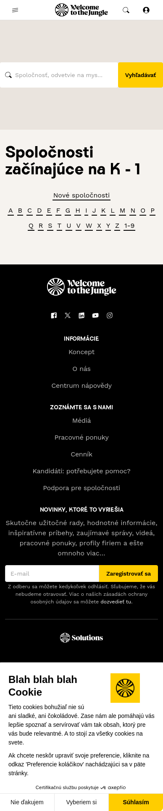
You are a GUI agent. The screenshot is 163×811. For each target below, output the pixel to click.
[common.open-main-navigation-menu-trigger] (15, 10)
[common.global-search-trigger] (126, 10)
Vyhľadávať (140, 75)
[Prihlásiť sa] (146, 10)
